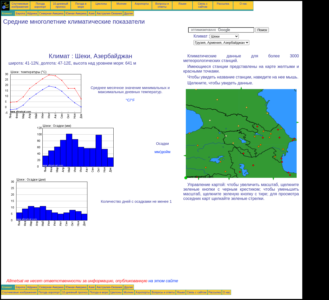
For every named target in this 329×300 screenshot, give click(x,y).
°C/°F (130, 100)
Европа (20, 13)
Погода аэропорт (40, 5)
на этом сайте (163, 281)
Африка (32, 13)
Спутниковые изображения (20, 5)
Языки (182, 3)
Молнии (121, 3)
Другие (128, 13)
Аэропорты (142, 3)
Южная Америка (76, 13)
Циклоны (101, 3)
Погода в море (81, 5)
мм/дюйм (162, 152)
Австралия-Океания (109, 13)
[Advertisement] (94, 38)
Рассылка (223, 3)
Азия (91, 13)
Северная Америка (51, 13)
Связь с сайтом (203, 5)
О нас (243, 3)
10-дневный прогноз (60, 5)
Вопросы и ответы (162, 5)
